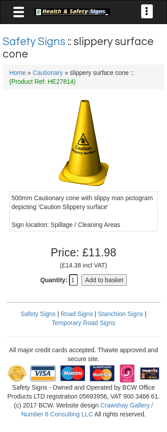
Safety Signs (35, 41)
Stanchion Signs (120, 313)
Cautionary (48, 72)
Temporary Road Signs (83, 322)
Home (17, 72)
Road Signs (77, 313)
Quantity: (53, 280)
